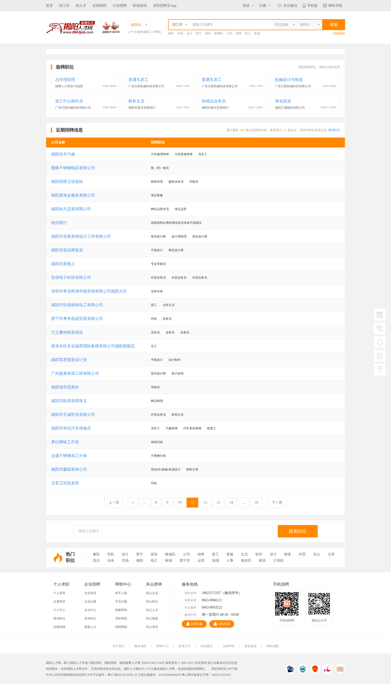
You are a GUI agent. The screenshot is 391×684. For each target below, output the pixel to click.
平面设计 (157, 250)
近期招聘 (99, 5)
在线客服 (194, 624)
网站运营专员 (160, 209)
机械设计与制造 (289, 79)
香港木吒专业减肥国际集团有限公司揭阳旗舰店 (93, 346)
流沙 (96, 560)
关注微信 (287, 5)
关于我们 (118, 646)
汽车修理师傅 (160, 154)
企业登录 (90, 593)
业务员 (167, 318)
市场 (125, 560)
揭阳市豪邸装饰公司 (69, 469)
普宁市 (185, 560)
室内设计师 (158, 236)
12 (205, 502)
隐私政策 (251, 646)
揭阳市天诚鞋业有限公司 (73, 414)
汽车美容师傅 (192, 428)
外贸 (302, 554)
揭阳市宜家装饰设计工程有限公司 (81, 236)
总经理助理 (65, 79)
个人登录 (59, 593)
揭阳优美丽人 (63, 264)
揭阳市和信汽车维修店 (71, 428)
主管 (331, 554)
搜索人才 (90, 627)
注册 (264, 5)
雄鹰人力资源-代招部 (69, 86)
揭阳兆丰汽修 (63, 154)
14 (231, 502)
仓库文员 (169, 305)
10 (179, 502)
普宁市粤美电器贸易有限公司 (77, 318)
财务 (287, 554)
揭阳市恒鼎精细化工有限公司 (77, 305)
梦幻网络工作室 (65, 442)
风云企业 (152, 593)
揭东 (208, 33)
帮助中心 (162, 646)
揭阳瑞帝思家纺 (65, 387)
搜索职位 (298, 531)
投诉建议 (206, 646)
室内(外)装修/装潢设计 (166, 469)
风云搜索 (152, 618)
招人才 (81, 5)
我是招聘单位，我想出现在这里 (319, 67)
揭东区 (246, 560)
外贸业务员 (158, 277)
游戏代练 (157, 442)
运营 (200, 560)
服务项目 (140, 646)
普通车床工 (138, 79)
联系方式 (185, 646)
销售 (239, 33)
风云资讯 (152, 627)
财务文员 (136, 101)
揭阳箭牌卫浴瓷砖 (67, 181)
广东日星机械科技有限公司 (146, 86)
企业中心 (90, 610)
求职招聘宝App (165, 5)
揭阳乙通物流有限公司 (290, 107)
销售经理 (157, 181)
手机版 (310, 5)
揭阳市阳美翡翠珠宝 (69, 401)
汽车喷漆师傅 (184, 154)
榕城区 (218, 33)
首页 (49, 5)
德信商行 (59, 223)
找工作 (64, 5)
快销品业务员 (214, 101)
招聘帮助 (121, 627)
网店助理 (157, 401)
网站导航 (332, 5)
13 (218, 502)
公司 (229, 33)
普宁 (199, 33)
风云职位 (152, 601)
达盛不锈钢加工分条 (69, 456)
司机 (180, 33)
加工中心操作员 (69, 101)
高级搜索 (339, 33)
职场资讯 (140, 5)
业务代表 (157, 291)
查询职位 (334, 130)
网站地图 (273, 646)
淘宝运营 (181, 209)
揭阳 (139, 560)
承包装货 (283, 101)
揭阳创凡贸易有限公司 (71, 209)
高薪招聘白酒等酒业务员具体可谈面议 (176, 223)
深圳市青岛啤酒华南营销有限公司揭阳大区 (89, 291)
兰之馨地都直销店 (67, 332)
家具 (262, 560)
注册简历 (59, 601)
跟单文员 (178, 414)
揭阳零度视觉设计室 (69, 360)
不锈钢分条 (158, 455)
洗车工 (202, 154)
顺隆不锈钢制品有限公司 (73, 168)
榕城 (168, 560)
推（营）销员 (160, 168)
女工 (154, 346)
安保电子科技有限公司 (71, 277)
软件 (258, 554)
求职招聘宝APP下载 (224, 669)
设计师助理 (179, 236)
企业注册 (90, 601)
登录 (248, 5)
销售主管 (192, 469)
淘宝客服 (157, 195)
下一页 (277, 502)
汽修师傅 (172, 428)
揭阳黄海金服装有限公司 (73, 195)
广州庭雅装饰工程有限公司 (75, 373)
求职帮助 (121, 618)
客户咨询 (178, 373)
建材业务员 (176, 181)
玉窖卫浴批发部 (65, 483)
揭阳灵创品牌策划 (67, 250)
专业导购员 (158, 264)
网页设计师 (176, 250)
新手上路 (121, 593)
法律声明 (229, 646)
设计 (273, 554)
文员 (244, 554)
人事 (229, 560)
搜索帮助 (121, 610)
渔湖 (215, 560)
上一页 (114, 502)
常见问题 (121, 601)
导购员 (193, 181)
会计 (190, 33)
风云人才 (152, 610)
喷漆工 (211, 428)
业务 (110, 560)
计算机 (278, 560)
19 (256, 502)
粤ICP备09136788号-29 (122, 675)
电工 (154, 560)
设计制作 (175, 360)
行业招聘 (120, 5)
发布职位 (90, 618)
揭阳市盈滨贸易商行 (141, 107)
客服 (257, 33)
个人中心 (59, 610)
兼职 (171, 33)
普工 (248, 33)
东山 (316, 554)
